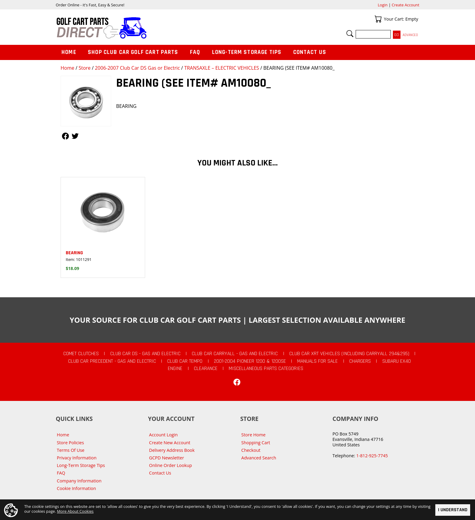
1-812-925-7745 (372, 455)
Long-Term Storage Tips (246, 52)
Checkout (251, 450)
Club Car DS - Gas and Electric (145, 353)
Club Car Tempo (184, 361)
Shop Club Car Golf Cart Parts (133, 52)
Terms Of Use (71, 450)
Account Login (163, 435)
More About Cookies (75, 511)
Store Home (253, 435)
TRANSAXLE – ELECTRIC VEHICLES (221, 68)
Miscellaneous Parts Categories (266, 368)
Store (84, 68)
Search (350, 33)
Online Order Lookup (170, 465)
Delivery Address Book (171, 450)
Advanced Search (258, 458)
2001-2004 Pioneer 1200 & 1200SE (250, 361)
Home (67, 68)
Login (382, 5)
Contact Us (310, 52)
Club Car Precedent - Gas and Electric (112, 361)
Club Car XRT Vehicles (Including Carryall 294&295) (349, 353)
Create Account (405, 5)
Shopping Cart (255, 442)
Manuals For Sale (317, 361)
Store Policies (70, 442)
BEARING (74, 253)
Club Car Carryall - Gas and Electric (235, 353)
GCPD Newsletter (166, 458)
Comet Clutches (81, 353)
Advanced (410, 35)
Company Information (79, 481)
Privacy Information (77, 458)
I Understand (452, 510)
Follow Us (65, 136)
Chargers (360, 361)
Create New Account (169, 442)
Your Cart (378, 19)
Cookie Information (76, 488)
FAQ (195, 52)
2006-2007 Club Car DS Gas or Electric (137, 68)
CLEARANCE (206, 368)
